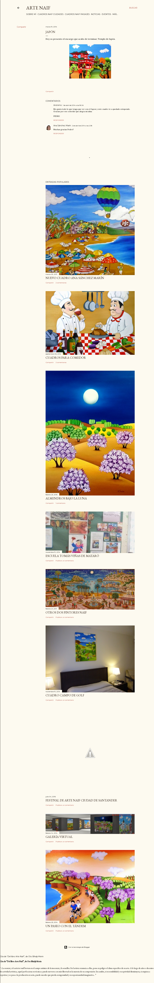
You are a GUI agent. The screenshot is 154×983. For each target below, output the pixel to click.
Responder (58, 120)
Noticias (95, 14)
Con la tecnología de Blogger (77, 947)
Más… (115, 14)
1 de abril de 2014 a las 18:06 (73, 105)
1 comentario (60, 503)
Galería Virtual (59, 837)
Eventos (106, 14)
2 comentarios (61, 283)
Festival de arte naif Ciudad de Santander (81, 800)
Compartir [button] (21, 27)
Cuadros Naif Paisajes (77, 14)
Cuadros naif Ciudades (50, 14)
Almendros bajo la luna (66, 498)
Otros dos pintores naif (66, 612)
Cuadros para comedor (66, 358)
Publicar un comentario (65, 561)
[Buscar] (133, 8)
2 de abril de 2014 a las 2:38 (82, 126)
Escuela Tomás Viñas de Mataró (72, 556)
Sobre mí (31, 14)
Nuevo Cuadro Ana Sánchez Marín (75, 278)
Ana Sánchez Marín (62, 125)
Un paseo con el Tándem (66, 926)
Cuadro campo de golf (65, 695)
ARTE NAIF (38, 8)
